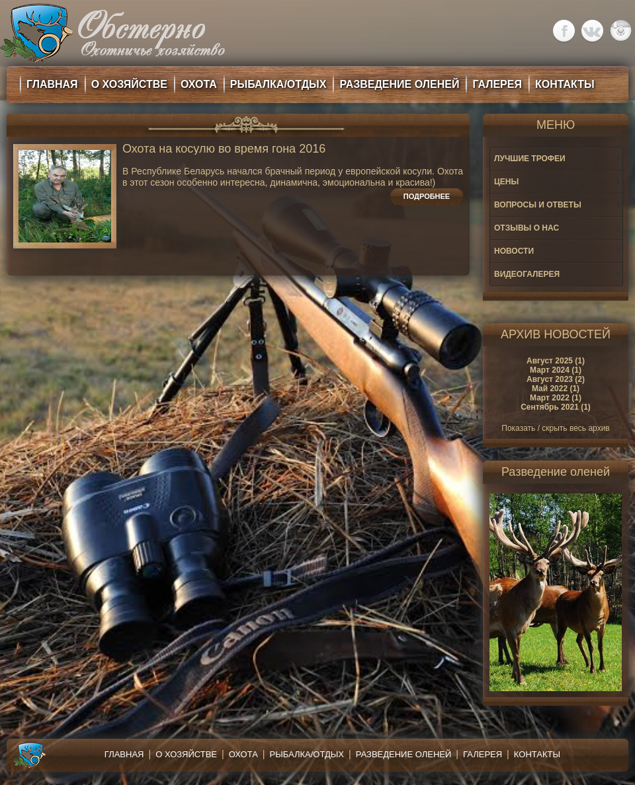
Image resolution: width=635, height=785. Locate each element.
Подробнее (426, 196)
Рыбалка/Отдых (307, 754)
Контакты (537, 754)
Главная (124, 754)
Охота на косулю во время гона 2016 (223, 149)
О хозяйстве (186, 754)
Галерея (482, 754)
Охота (243, 754)
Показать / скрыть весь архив (555, 428)
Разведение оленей (404, 754)
